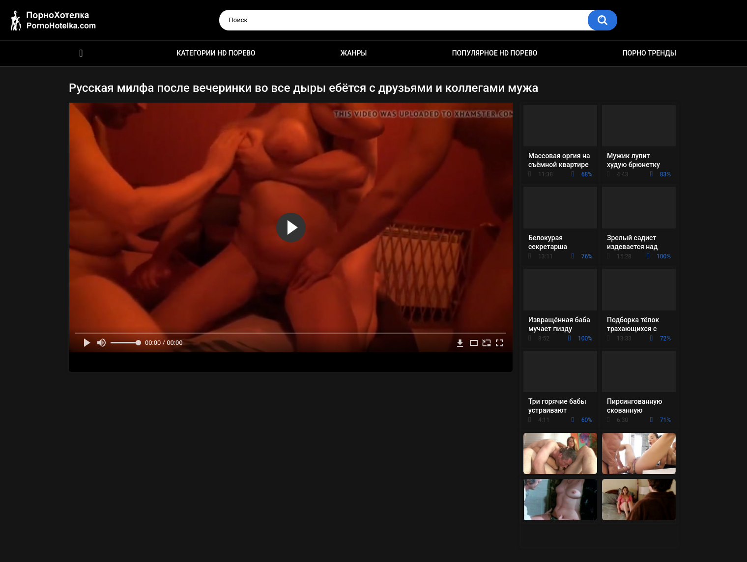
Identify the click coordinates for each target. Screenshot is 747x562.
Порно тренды (649, 53)
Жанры (354, 53)
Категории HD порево (216, 53)
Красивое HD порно (81, 53)
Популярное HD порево (495, 53)
